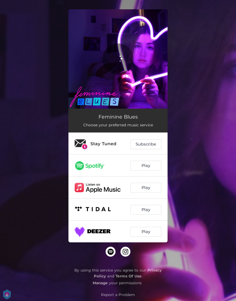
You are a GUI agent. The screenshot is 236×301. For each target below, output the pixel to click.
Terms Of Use (129, 276)
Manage (100, 283)
